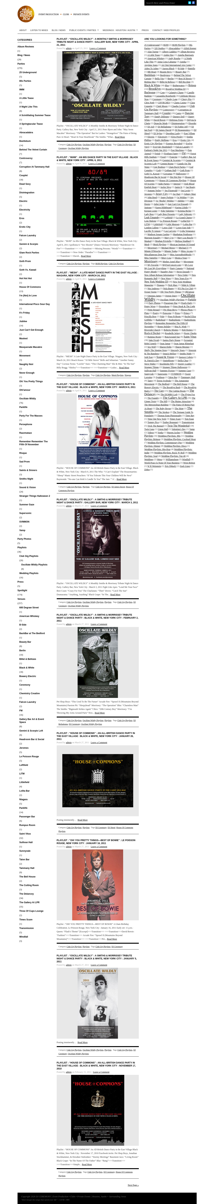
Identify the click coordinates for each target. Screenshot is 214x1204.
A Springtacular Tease (31, 124)
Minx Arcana (187, 251)
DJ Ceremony (74, 724)
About (23, 30)
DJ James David (118, 487)
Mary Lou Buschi (185, 237)
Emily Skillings (162, 140)
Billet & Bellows (27, 659)
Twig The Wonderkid (178, 425)
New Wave (166, 278)
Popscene (167, 313)
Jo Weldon (182, 197)
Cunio (178, 113)
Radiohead (160, 320)
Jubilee (23, 321)
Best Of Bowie (185, 78)
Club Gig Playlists (28, 556)
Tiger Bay (189, 415)
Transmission (26, 928)
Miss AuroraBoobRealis (181, 254)
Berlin (22, 650)
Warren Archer (173, 432)
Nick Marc (173, 285)
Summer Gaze (26, 504)
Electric (23, 201)
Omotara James (154, 295)
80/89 (165, 45)
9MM (21, 89)
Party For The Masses (31, 415)
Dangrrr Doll (179, 116)
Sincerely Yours (178, 350)
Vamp (22, 530)
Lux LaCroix (170, 231)
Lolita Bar (24, 791)
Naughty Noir (26, 364)
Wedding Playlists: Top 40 (173, 456)
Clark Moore (162, 106)
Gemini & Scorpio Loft (31, 730)
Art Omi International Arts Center (176, 65)
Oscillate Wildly (27, 398)
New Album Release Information (159, 275)
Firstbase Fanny (171, 153)
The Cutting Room (29, 885)
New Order (183, 275)
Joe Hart (176, 194)
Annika (183, 61)
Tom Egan (189, 419)
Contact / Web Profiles (166, 30)
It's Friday (24, 312)
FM (21, 710)
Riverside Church (152, 330)
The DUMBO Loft (168, 394)
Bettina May (150, 82)
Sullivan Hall (26, 842)
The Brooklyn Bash (171, 387)
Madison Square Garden (158, 234)
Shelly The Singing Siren (155, 350)
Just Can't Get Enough (31, 330)
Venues (21, 599)
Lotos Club (167, 227)
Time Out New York (157, 419)
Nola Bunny (168, 288)
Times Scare (26, 919)
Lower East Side (183, 227)
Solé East (148, 357)
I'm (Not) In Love (28, 295)
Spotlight (22, 590)
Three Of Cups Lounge (31, 911)
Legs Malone (150, 221)
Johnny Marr (190, 194)
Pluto (146, 313)
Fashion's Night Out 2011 (155, 150)
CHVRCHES (164, 102)
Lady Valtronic (185, 214)
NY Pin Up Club (185, 288)
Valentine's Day (179, 429)
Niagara (23, 799)
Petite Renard (154, 309)
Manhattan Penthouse (182, 234)
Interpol (176, 184)
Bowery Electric (27, 676)
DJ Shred (111, 827)
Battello (191, 68)
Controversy (26, 158)
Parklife (23, 407)
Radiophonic (175, 320)
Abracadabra (26, 132)
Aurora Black (168, 68)
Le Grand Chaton (184, 217)
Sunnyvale (25, 851)
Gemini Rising (166, 163)
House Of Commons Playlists (172, 180)
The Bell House (27, 876)
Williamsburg (172, 459)
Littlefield (24, 782)
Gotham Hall (170, 170)
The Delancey (26, 894)
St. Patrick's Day (151, 360)
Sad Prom (24, 461)
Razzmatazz (25, 433)
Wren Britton (189, 462)
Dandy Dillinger (161, 116)
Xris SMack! (170, 466)
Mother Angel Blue (171, 261)
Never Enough (27, 373)
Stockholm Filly (167, 364)
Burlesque (149, 92)
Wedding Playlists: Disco (175, 446)
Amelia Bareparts (186, 55)
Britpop (192, 85)
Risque (23, 453)
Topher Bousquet (170, 422)
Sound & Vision (27, 487)
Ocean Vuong (150, 292)
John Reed (152, 197)
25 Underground (28, 72)
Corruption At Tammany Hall (34, 167)
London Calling (151, 227)
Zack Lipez (185, 466)
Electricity (24, 209)
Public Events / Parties (83, 30)
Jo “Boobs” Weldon (165, 200)
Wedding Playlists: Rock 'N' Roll (169, 452)
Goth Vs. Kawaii (27, 270)
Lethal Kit (185, 221)
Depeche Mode (161, 123)
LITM (22, 773)
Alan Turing (152, 51)
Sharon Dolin (165, 347)
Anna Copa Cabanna (166, 61)
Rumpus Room (27, 825)
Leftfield (23, 765)
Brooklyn (155, 89)
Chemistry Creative (29, 693)
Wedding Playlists (28, 573)
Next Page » (133, 1185)
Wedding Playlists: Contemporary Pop (164, 442)
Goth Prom (25, 261)
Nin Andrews (154, 288)
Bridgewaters (179, 85)
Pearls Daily (186, 303)
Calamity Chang (175, 92)
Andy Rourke (174, 58)
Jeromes (24, 748)
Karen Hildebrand (163, 207)
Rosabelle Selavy (172, 333)
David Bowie (159, 120)
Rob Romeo (187, 330)
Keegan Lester (150, 211)
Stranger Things (151, 367)
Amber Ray (168, 55)
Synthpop (160, 377)
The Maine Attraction (181, 401)
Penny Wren (149, 306)
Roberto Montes (171, 330)
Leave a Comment (98, 48)
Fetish (157, 153)
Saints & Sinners (28, 470)
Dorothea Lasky (173, 133)
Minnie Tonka (170, 251)
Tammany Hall (26, 868)
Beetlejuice (165, 75)
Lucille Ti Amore (152, 231)
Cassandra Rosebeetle (166, 96)
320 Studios (159, 48)
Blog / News (58, 30)
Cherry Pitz (186, 99)
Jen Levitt (185, 190)
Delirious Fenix (176, 120)
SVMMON (24, 521)
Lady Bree (149, 214)
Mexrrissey (153, 248)
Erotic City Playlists (153, 143)
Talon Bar (24, 859)
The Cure (159, 390)
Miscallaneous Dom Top (155, 254)
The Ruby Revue (163, 408)
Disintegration (27, 192)
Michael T (183, 247)
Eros (21, 218)
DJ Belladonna (164, 126)
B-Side (22, 624)
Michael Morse (168, 248)
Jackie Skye (165, 187)
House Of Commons (30, 287)
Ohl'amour (25, 390)
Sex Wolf (152, 347)
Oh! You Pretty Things (31, 381)
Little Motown (172, 224)
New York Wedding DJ (156, 281)
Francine (173, 157)
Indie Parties (164, 184)
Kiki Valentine (167, 211)
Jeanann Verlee (154, 190)
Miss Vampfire (151, 258)
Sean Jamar (165, 343)
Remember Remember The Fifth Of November (33, 443)
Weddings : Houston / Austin (119, 30)
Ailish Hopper (190, 48)
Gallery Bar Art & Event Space (31, 720)
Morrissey (151, 261)
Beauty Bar (25, 642)
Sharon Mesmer (182, 347)
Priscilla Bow (150, 316)
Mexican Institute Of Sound (182, 244)
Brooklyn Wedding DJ (175, 89)
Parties (21, 64)
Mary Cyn (169, 237)
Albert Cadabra (169, 51)
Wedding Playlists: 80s (169, 435)
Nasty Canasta (176, 268)
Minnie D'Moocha (152, 251)
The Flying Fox (188, 394)
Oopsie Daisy (171, 295)
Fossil (163, 157)
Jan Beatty (190, 187)
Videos (151, 432)
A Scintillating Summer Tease (35, 115)
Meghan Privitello (163, 241)
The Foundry (153, 398)
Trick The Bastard (155, 426)
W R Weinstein (154, 466)
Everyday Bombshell (162, 147)
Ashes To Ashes (151, 68)
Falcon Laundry (27, 235)
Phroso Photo (187, 309)
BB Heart (152, 72)
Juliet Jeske (159, 204)
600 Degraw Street (29, 607)
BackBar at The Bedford (32, 633)
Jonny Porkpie (167, 197)
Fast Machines (177, 150)
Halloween (181, 173)
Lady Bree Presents (166, 214)
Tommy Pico (153, 422)
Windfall (23, 936)
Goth (158, 170)
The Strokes (163, 412)
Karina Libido (181, 207)
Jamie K (178, 187)
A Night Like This (28, 106)
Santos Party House (171, 340)
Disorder (192, 123)
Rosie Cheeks (190, 333)
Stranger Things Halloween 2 (34, 496)
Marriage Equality (152, 237)
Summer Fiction (167, 370)
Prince (187, 313)
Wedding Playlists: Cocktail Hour (180, 439)
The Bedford (163, 384)
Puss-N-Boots (174, 316)
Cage (162, 92)
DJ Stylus (158, 133)
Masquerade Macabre (30, 347)
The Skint (179, 408)
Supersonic (25, 513)
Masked (23, 338)
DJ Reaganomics (182, 130)
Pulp (162, 316)
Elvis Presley (177, 136)
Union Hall (163, 429)
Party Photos (24, 539)
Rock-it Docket (152, 333)
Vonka (160, 432)
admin (69, 48)
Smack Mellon (169, 353)
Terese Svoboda (164, 380)
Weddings (148, 459)
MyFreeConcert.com (171, 265)
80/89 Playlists (101, 263)
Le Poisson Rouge (29, 756)
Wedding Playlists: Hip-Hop (157, 449)
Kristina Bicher (185, 211)
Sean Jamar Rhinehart (184, 343)
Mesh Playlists (118, 375)
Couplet (23, 175)
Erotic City (25, 227)
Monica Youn (181, 258)
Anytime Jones (151, 65)
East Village (189, 133)
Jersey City (162, 193)
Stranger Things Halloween (175, 367)
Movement (24, 355)
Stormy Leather (185, 364)
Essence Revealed (174, 143)
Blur (167, 85)
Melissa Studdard (183, 241)
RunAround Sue (172, 337)
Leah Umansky (152, 217)
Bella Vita (159, 78)
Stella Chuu (183, 360)
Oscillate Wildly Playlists (34, 564)
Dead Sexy (25, 184)
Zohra (147, 469)
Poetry (156, 313)
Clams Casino (180, 102)
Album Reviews (26, 46)
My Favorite (153, 265)
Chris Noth (149, 102)
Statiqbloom (168, 360)
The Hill (163, 401)
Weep (159, 459)
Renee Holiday (164, 326)
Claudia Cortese (178, 106)
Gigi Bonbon (159, 167)
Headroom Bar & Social (31, 739)
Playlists (22, 547)
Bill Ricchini (184, 82)
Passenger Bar (27, 816)
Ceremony (24, 685)
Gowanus (167, 173)
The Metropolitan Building (156, 404)
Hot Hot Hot (25, 278)
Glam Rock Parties (29, 252)
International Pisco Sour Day (34, 304)
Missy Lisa (166, 258)
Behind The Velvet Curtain (33, 149)
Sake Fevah (154, 340)
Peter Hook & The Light (184, 306)
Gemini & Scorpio (28, 244)
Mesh (146, 244)
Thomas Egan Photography (169, 415)
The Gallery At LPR (29, 902)
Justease (148, 207)
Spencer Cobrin (186, 357)
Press (145, 30)
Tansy (150, 380)
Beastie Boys (166, 72)
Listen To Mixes (39, 30)
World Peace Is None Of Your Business (162, 462)
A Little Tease (26, 98)
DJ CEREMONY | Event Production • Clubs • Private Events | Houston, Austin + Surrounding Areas (77, 11)
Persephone (25, 424)
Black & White (26, 667)
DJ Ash (151, 126)
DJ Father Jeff (181, 126)
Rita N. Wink (181, 326)
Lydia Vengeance (187, 231)
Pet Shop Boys (170, 309)
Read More (120, 137)
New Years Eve (182, 278)
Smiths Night (26, 479)
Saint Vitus (25, 833)
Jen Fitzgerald (171, 190)
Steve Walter (150, 364)
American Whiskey (29, 616)
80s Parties (25, 81)
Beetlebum (25, 141)
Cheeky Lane (171, 99)
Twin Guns (149, 429)
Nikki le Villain (188, 285)
